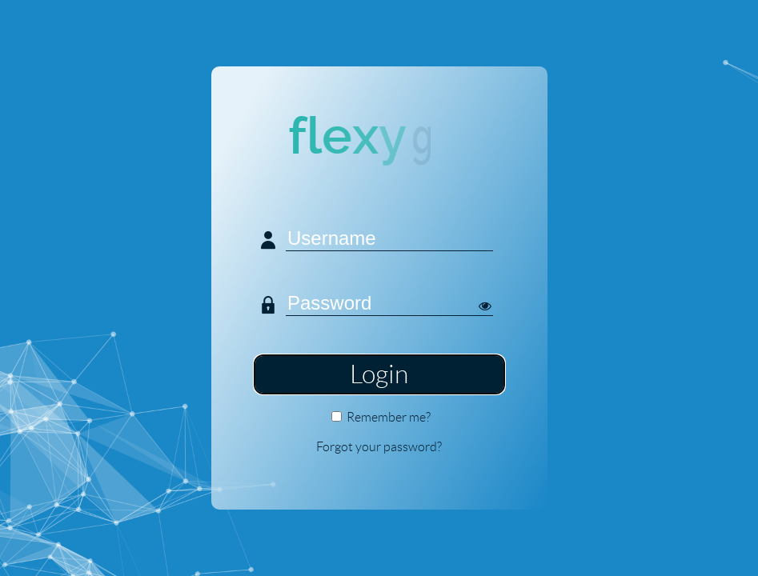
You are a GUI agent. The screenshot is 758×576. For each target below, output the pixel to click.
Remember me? (389, 417)
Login (379, 374)
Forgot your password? (379, 447)
